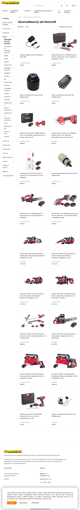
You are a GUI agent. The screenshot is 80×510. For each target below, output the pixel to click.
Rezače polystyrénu (8, 109)
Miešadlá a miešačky (7, 69)
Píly (5, 79)
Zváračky (7, 100)
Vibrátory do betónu (7, 119)
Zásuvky (6, 136)
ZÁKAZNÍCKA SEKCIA (14, 11)
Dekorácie (6, 33)
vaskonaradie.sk (8, 176)
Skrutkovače (8, 82)
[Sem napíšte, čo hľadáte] (42, 5)
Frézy (5, 123)
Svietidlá (6, 85)
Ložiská (5, 161)
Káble (6, 59)
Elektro (5, 37)
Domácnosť (6, 29)
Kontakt (6, 479)
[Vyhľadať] (32, 5)
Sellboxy (5, 171)
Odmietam (35, 503)
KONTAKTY (28, 11)
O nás (59, 11)
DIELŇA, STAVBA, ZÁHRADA (8, 23)
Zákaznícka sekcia (10, 476)
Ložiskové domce (6, 166)
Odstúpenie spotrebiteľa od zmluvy (43, 11)
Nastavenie (24, 503)
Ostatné (6, 76)
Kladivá (6, 62)
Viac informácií (46, 499)
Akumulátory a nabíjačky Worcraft (7, 49)
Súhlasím (12, 503)
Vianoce (5, 153)
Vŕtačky (6, 93)
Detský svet (6, 145)
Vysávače (7, 97)
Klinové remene (7, 157)
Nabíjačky (7, 73)
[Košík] (74, 6)
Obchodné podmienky (11, 474)
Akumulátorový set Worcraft (8, 41)
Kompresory (8, 65)
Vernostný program (67, 11)
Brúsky (6, 56)
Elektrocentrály (8, 127)
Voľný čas (6, 141)
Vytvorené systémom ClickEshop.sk (40, 509)
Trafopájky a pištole (7, 89)
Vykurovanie (6, 149)
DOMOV (5, 11)
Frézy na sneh (6, 132)
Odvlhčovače (8, 114)
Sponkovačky (8, 104)
